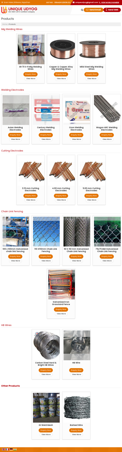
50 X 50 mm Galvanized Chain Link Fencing (76, 250)
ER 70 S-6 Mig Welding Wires (30, 68)
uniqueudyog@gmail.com (86, 2)
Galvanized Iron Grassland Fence (61, 303)
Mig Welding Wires (11, 29)
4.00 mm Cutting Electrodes (61, 189)
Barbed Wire (76, 425)
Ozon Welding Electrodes (76, 128)
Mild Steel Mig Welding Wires (91, 68)
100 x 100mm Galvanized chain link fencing (15, 250)
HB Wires (6, 325)
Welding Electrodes (12, 90)
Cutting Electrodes (12, 150)
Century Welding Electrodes (46, 128)
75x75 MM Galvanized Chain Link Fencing (107, 250)
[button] (110, 2)
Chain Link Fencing (12, 211)
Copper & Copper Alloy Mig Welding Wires (61, 68)
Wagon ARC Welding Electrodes (106, 128)
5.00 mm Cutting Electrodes (91, 189)
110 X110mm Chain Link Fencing (45, 250)
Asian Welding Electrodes (15, 128)
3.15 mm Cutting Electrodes (30, 189)
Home (4, 24)
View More (30, 78)
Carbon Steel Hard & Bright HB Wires (45, 364)
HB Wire (76, 362)
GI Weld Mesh (46, 425)
